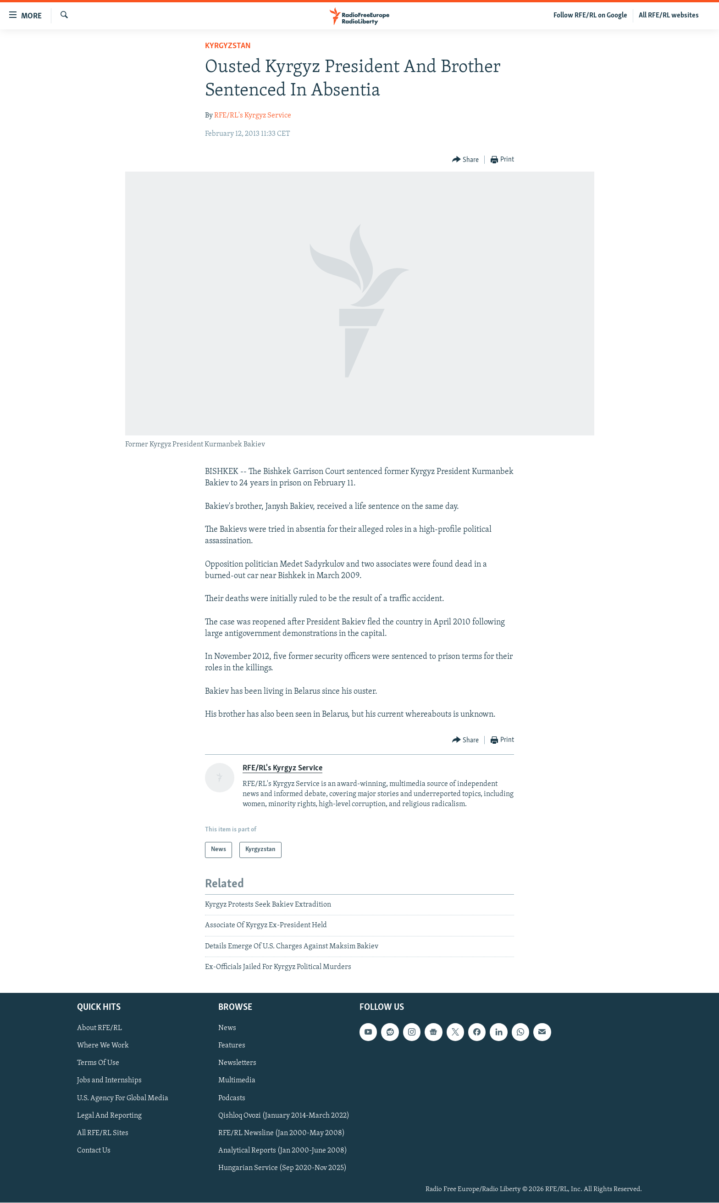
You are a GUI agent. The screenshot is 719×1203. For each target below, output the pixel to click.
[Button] (465, 160)
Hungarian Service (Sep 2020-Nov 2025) (282, 1168)
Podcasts (231, 1098)
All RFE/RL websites (669, 15)
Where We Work (103, 1046)
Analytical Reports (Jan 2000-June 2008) (282, 1150)
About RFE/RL (99, 1028)
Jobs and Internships (109, 1081)
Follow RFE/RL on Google (590, 15)
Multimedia (236, 1081)
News (227, 1028)
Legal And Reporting (109, 1115)
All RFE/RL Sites (102, 1133)
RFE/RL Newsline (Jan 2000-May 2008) (281, 1133)
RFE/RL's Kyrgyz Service (252, 115)
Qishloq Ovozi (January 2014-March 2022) (283, 1115)
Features (231, 1046)
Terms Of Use (98, 1063)
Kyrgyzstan (228, 46)
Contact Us (94, 1150)
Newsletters (237, 1063)
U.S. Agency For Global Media (122, 1098)
